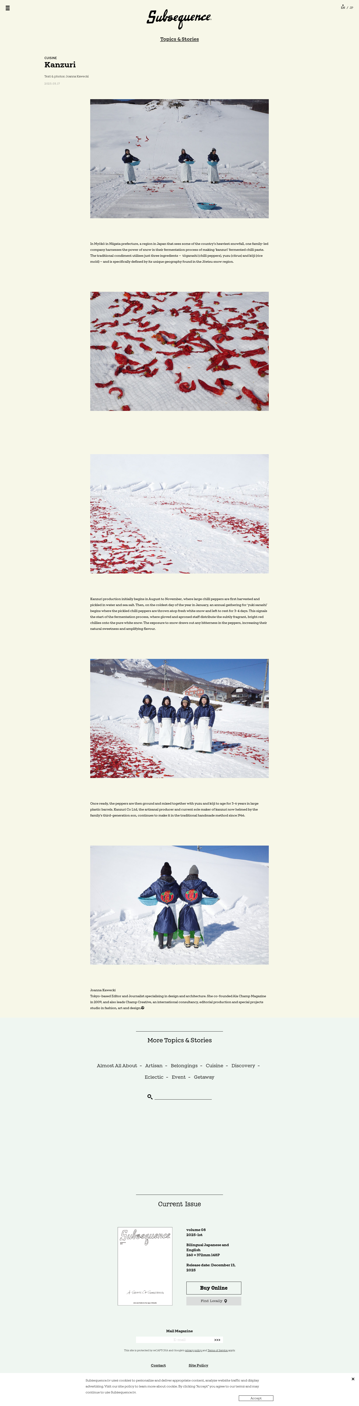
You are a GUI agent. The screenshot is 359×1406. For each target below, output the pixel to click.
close (353, 1379)
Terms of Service (218, 1350)
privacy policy (193, 1350)
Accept (256, 1398)
